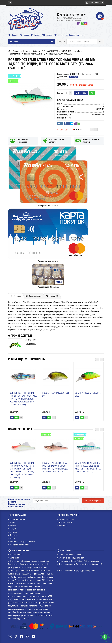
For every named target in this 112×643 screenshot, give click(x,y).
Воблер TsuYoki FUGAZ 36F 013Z (88, 394)
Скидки (59, 35)
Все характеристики (65, 118)
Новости (12, 526)
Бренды (47, 35)
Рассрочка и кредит (75, 35)
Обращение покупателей (18, 545)
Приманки (26, 51)
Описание (16, 296)
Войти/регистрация (65, 519)
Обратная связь (15, 555)
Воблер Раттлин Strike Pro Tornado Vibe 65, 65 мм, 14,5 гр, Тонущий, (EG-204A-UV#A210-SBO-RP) (55, 467)
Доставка (12, 535)
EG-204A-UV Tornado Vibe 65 (71, 51)
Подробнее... (31, 344)
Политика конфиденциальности (21, 542)
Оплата (11, 538)
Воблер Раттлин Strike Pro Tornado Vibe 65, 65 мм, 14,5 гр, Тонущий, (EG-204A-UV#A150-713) (88, 467)
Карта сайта (13, 558)
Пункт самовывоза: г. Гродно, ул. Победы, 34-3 (76, 571)
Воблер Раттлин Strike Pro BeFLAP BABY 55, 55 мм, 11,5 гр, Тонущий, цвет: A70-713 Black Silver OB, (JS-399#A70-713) (23, 399)
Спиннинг (16, 51)
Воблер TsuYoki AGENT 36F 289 (55, 394)
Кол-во (60, 93)
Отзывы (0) (52, 296)
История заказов (64, 522)
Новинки (13, 35)
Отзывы (35, 35)
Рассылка (61, 526)
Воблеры (36, 51)
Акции (24, 35)
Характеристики (34, 296)
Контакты (12, 532)
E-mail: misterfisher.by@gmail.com (70, 558)
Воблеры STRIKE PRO (50, 51)
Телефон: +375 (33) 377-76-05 (69, 555)
